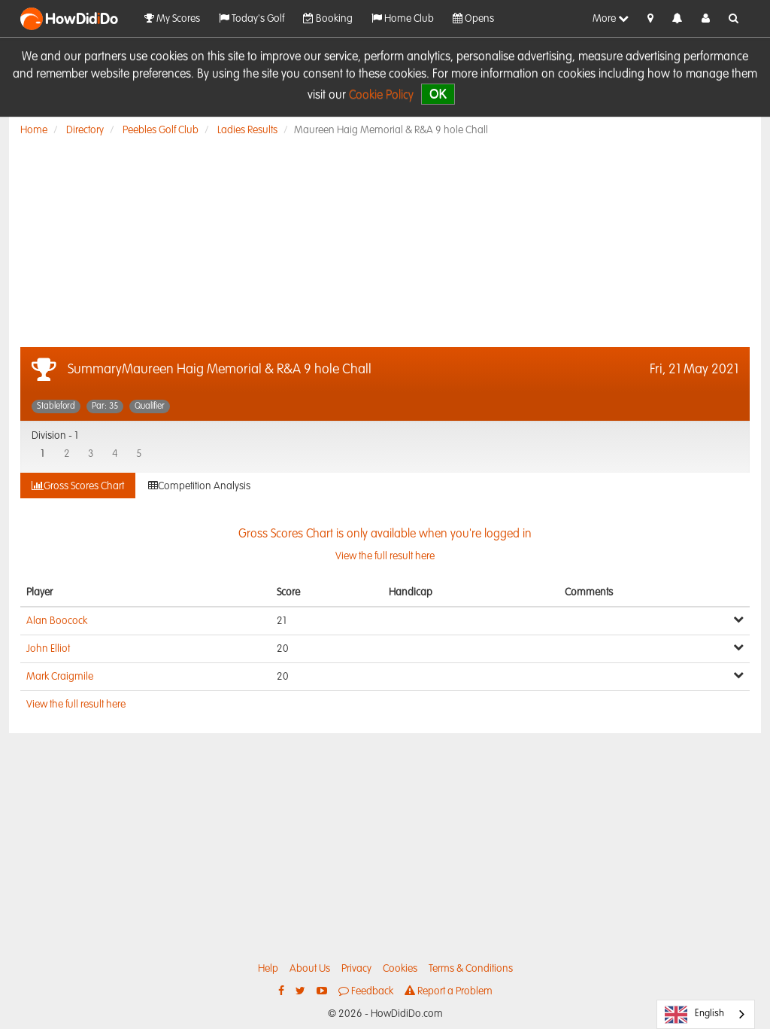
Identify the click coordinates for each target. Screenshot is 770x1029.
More (611, 18)
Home (33, 130)
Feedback (365, 991)
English (694, 1015)
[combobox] (705, 1014)
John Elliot (48, 649)
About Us (310, 969)
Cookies (400, 969)
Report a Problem (449, 991)
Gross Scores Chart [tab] (78, 486)
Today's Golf (251, 18)
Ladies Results (247, 130)
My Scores (172, 18)
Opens (473, 18)
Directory (85, 130)
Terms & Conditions (471, 969)
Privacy (356, 969)
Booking (328, 18)
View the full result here (76, 704)
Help (268, 969)
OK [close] (438, 93)
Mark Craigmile (59, 676)
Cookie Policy (381, 96)
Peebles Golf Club (161, 130)
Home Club (402, 18)
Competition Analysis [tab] (199, 486)
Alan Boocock (56, 621)
